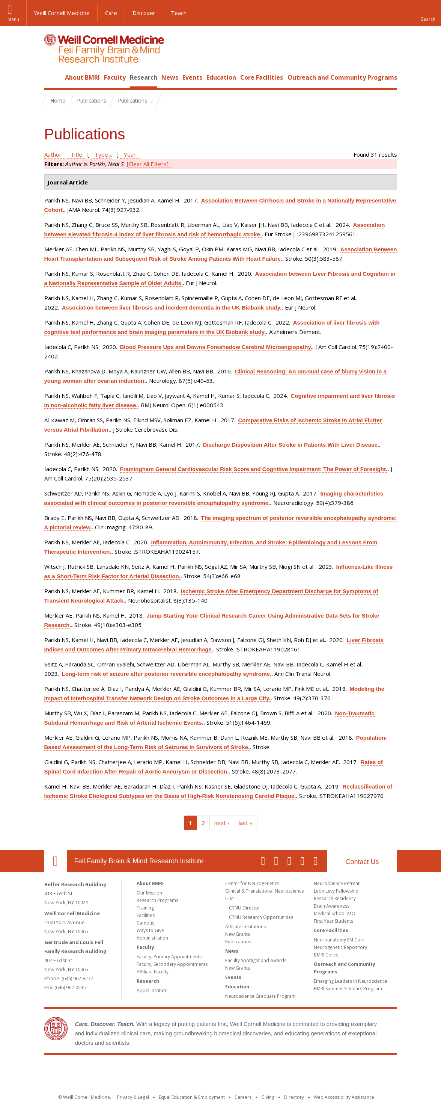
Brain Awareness (331, 906)
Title (76, 154)
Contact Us (362, 862)
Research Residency (335, 898)
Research (143, 77)
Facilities (146, 915)
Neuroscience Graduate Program (260, 996)
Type (101, 154)
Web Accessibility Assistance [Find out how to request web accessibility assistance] (344, 1097)
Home (52, 77)
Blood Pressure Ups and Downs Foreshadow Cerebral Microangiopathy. (216, 347)
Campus (145, 923)
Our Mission (149, 893)
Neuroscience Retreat (337, 883)
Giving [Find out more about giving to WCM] (267, 1097)
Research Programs (157, 900)
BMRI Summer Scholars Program (348, 988)
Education (221, 77)
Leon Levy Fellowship (336, 891)
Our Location (55, 861)
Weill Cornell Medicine (62, 13)
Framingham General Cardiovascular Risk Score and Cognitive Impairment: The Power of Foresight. (254, 469)
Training (145, 908)
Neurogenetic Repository (340, 947)
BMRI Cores (326, 955)
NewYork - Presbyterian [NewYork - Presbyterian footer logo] (283, 1069)
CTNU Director (244, 908)
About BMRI (82, 77)
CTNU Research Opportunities (261, 917)
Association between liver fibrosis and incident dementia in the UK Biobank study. (172, 307)
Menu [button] (13, 19)
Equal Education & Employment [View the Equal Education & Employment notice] (192, 1097)
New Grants (237, 934)
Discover (143, 13)
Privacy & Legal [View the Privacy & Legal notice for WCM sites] (133, 1097)
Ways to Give (150, 930)
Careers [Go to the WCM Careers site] (243, 1097)
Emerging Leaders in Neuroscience (350, 981)
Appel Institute (152, 990)
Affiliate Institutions (245, 926)
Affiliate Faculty (153, 971)
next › (221, 822)
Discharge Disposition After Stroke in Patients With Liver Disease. (291, 444)
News (169, 77)
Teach (179, 13)
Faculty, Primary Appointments (169, 956)
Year (130, 154)
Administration (152, 938)
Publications (238, 941)
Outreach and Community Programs (342, 77)
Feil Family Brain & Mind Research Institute (139, 861)
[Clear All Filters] (148, 164)
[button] (428, 13)
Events (192, 77)
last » (246, 822)
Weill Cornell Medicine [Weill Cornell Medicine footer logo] (165, 1069)
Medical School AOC (335, 913)
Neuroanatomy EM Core (339, 940)
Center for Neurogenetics (252, 883)
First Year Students (333, 921)
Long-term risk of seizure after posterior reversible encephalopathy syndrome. (167, 674)
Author (53, 154)
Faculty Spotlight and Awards (255, 960)
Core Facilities (261, 77)
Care (111, 13)
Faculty (115, 77)
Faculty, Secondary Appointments (172, 964)
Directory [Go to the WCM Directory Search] (294, 1097)
